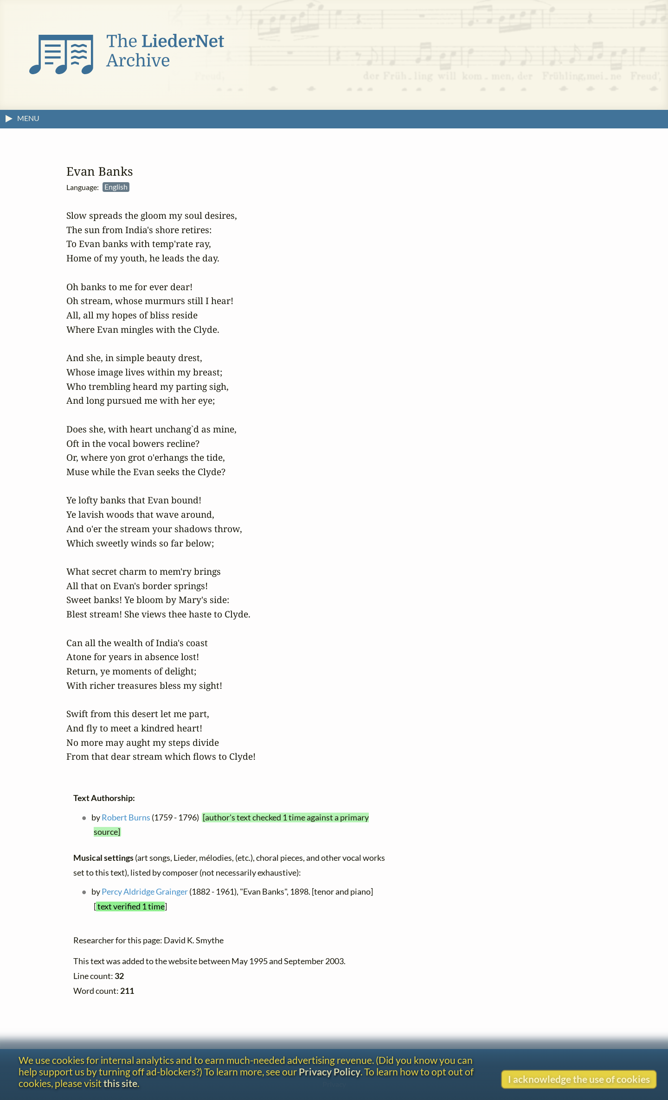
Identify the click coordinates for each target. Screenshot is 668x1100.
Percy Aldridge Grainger (145, 892)
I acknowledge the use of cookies (579, 1079)
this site (120, 1083)
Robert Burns (126, 817)
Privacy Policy (329, 1071)
